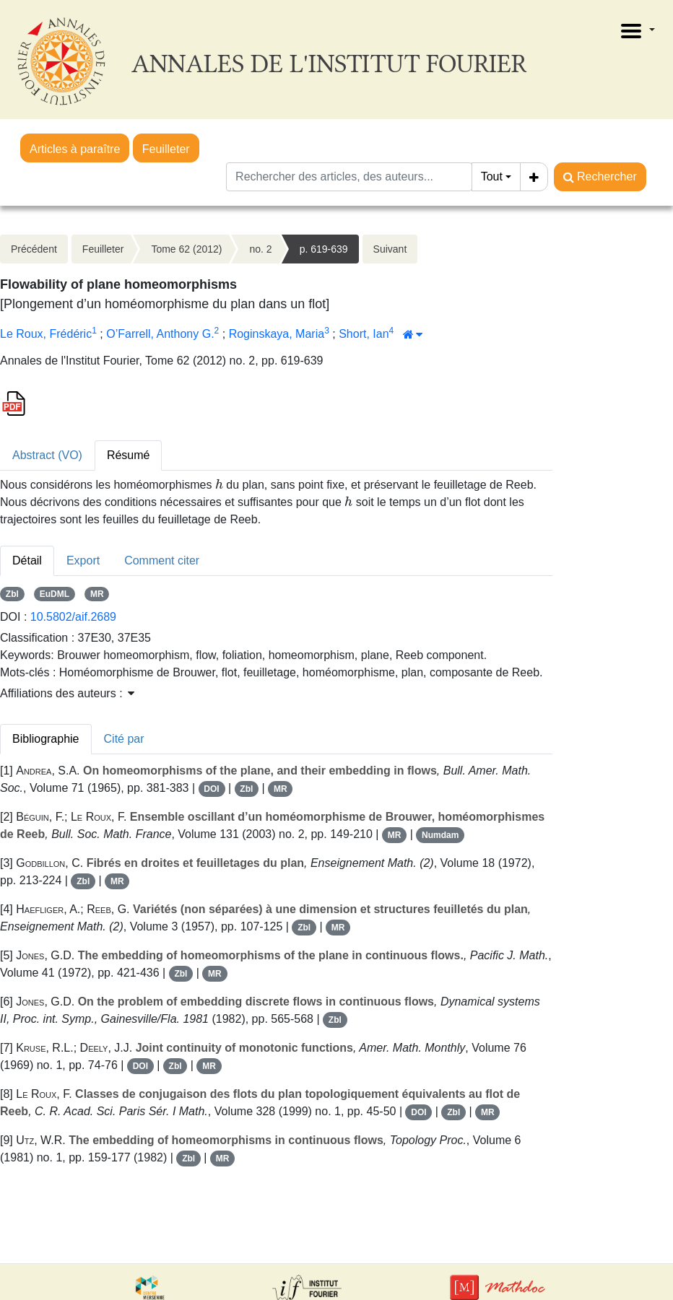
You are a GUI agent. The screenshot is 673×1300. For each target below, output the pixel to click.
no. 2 (260, 249)
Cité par (124, 739)
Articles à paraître (75, 149)
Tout (492, 176)
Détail (27, 560)
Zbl (12, 594)
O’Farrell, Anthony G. (160, 334)
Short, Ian (363, 334)
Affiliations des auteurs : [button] (67, 693)
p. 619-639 (324, 249)
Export (83, 560)
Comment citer (161, 560)
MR (97, 594)
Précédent (34, 249)
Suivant (390, 249)
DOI (211, 789)
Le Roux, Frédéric (46, 334)
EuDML (54, 594)
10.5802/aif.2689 (73, 617)
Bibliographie (45, 739)
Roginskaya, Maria (277, 334)
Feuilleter (166, 149)
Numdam (440, 835)
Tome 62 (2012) (186, 249)
